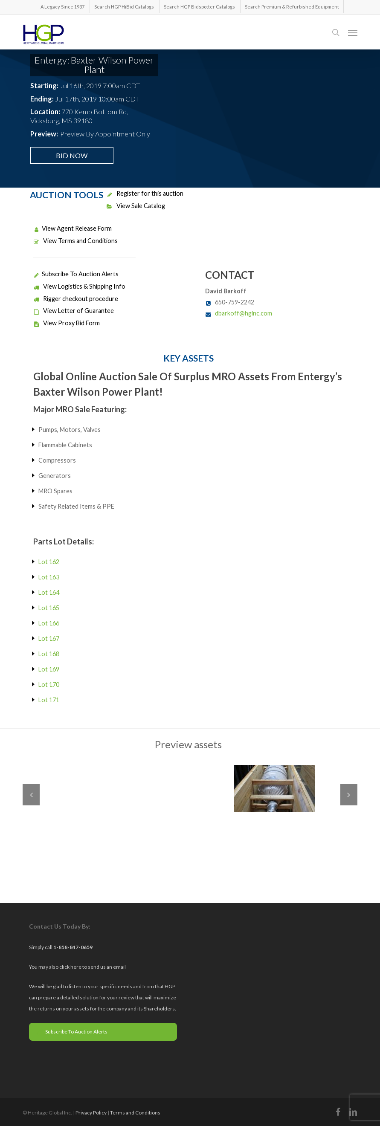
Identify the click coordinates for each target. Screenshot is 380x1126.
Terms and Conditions (135, 1112)
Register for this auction (145, 193)
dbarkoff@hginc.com (243, 313)
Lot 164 (48, 592)
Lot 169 (48, 669)
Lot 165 (48, 607)
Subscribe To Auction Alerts (76, 274)
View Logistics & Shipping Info (79, 286)
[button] (352, 32)
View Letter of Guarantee (73, 310)
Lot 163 (48, 577)
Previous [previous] (31, 794)
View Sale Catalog (136, 205)
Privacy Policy (91, 1112)
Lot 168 (48, 653)
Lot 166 (48, 623)
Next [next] (348, 794)
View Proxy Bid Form (66, 323)
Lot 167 (48, 638)
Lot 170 (48, 684)
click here (70, 967)
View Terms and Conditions (75, 240)
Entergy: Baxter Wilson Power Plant (94, 64)
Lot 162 (48, 561)
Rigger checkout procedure (75, 298)
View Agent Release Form (72, 228)
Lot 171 (48, 699)
